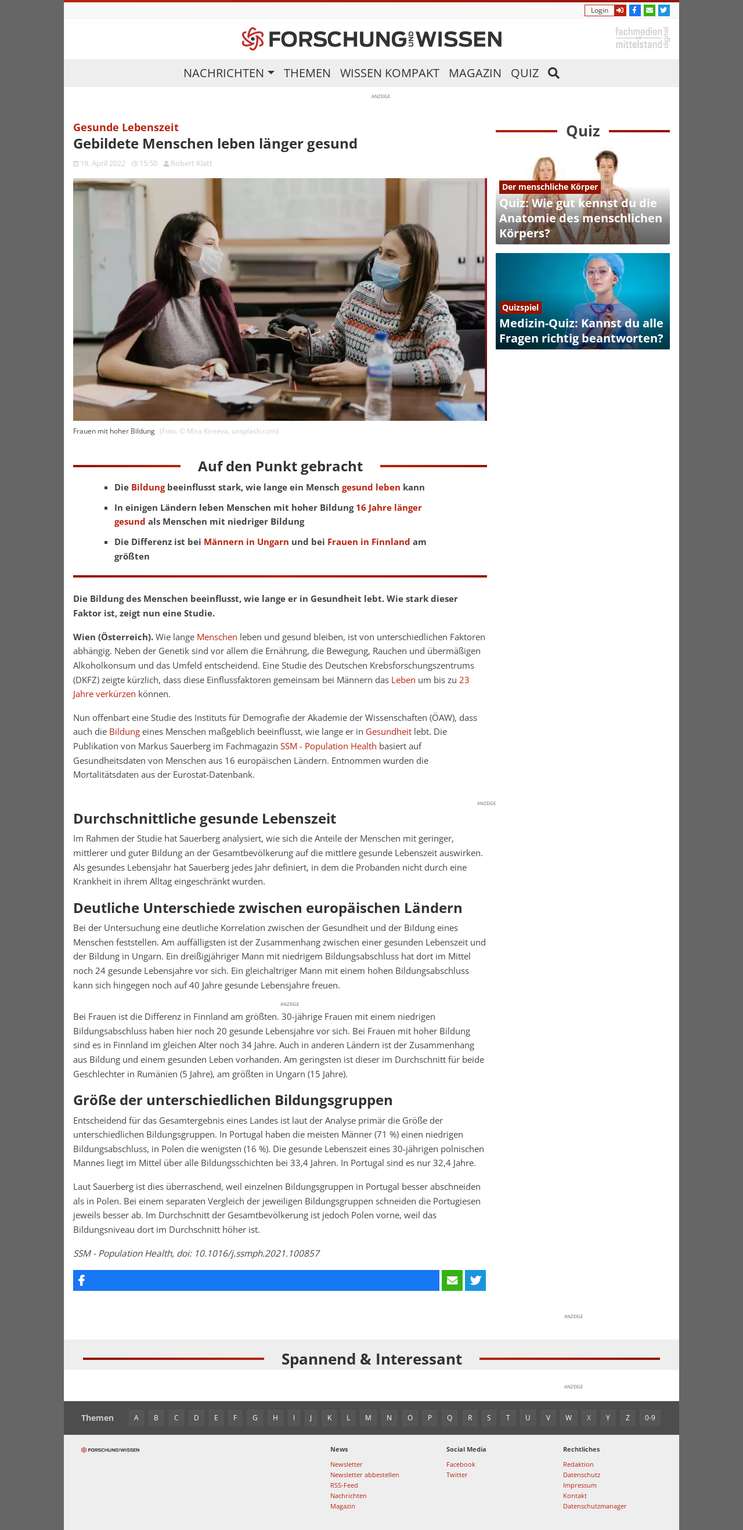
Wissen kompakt (389, 73)
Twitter (457, 1474)
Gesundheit (389, 732)
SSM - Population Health (328, 746)
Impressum (580, 1485)
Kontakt (575, 1495)
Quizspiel (520, 307)
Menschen (217, 637)
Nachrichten (223, 73)
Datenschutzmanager (595, 1506)
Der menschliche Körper (550, 186)
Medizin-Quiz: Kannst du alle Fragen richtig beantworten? (581, 330)
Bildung (124, 732)
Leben (403, 680)
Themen (307, 73)
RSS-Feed (344, 1485)
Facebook (460, 1464)
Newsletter (346, 1464)
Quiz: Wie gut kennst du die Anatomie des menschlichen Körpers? (580, 218)
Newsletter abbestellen (364, 1474)
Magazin (475, 73)
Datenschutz (581, 1474)
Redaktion (578, 1464)
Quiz (525, 73)
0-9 (650, 1418)
